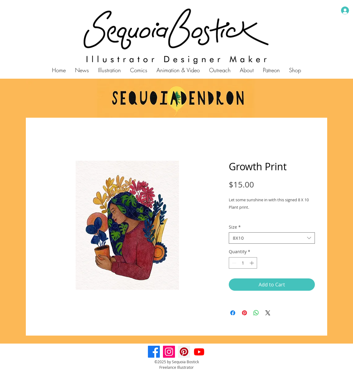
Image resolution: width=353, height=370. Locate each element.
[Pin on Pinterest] (244, 313)
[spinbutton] (242, 263)
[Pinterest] (184, 352)
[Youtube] (199, 352)
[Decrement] (233, 263)
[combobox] (272, 238)
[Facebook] (154, 352)
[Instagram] (169, 352)
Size (235, 227)
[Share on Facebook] (232, 313)
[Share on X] (268, 313)
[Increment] (252, 263)
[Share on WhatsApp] (256, 313)
